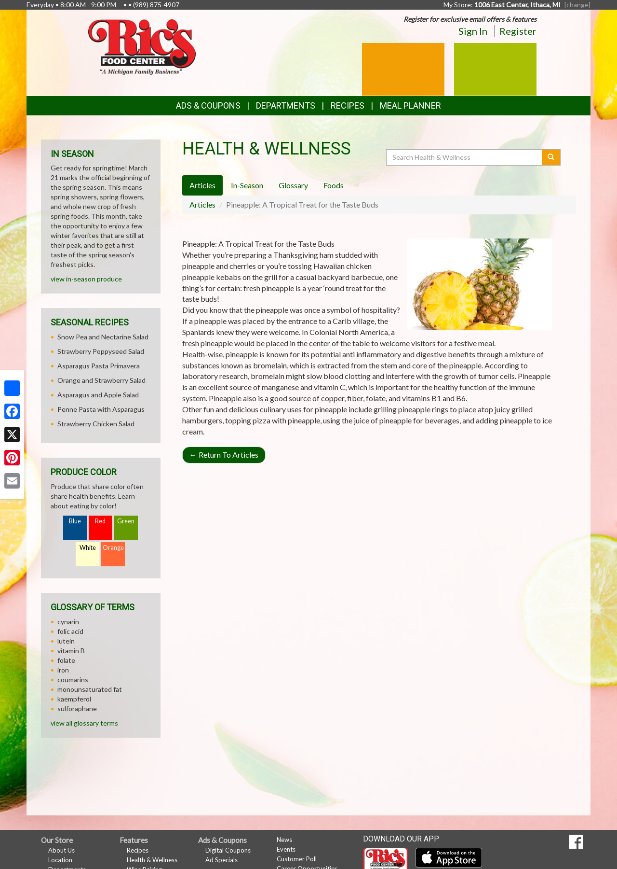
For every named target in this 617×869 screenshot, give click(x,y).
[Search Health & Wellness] (464, 157)
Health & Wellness (152, 860)
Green (125, 521)
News (284, 839)
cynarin (68, 621)
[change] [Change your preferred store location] (577, 4)
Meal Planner (410, 105)
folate (66, 660)
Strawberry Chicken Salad (95, 424)
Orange (113, 547)
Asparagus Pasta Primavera (98, 366)
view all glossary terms (84, 723)
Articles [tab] (202, 185)
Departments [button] (285, 105)
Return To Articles (223, 454)
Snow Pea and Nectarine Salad (102, 337)
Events (286, 849)
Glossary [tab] (293, 185)
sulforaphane (77, 708)
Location (60, 860)
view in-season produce (86, 279)
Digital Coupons (228, 850)
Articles (202, 204)
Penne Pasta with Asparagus (101, 409)
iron (63, 670)
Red (100, 521)
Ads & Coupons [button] (208, 105)
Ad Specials (221, 860)
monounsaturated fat (89, 689)
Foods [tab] (333, 185)
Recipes (347, 105)
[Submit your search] (551, 157)
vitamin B (71, 650)
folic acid (70, 631)
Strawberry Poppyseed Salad (100, 351)
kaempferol (74, 699)
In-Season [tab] (247, 185)
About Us (61, 850)
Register (518, 31)
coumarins (72, 679)
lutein (66, 641)
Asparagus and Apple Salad (98, 395)
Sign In (472, 31)
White (88, 547)
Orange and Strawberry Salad (101, 380)
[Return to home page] (142, 46)
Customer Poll (297, 859)
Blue (75, 521)
